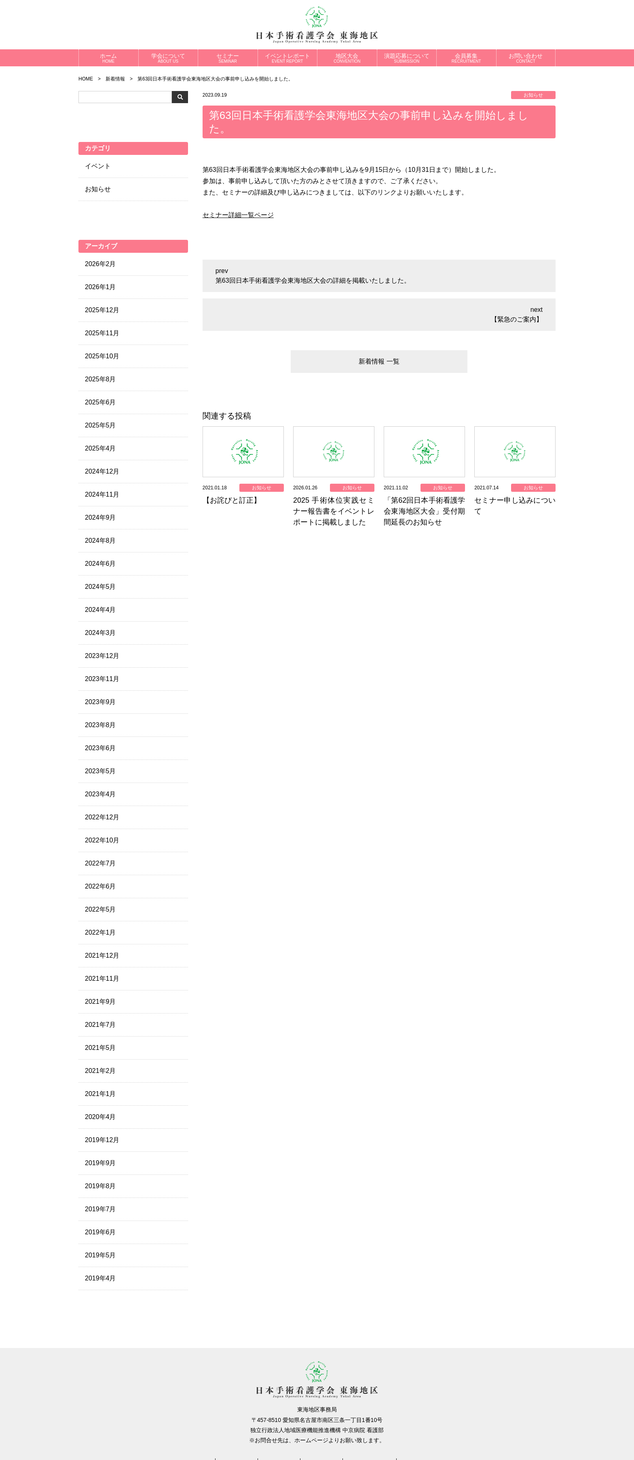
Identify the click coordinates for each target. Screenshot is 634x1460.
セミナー (228, 58)
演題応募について (407, 58)
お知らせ (98, 189)
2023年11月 (102, 678)
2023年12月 (102, 655)
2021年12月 (102, 955)
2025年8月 (100, 379)
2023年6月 (100, 748)
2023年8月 (100, 725)
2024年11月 (102, 494)
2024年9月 (100, 517)
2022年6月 (100, 886)
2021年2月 (100, 1070)
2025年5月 (100, 425)
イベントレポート (287, 58)
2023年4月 (100, 794)
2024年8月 (100, 540)
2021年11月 (102, 978)
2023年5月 (100, 771)
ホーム (108, 58)
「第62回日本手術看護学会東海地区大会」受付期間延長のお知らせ (424, 511)
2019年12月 (102, 1139)
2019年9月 (100, 1163)
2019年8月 (100, 1186)
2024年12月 (102, 471)
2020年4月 (100, 1116)
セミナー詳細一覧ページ (238, 215)
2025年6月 (100, 402)
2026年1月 (100, 287)
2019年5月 (100, 1255)
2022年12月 (102, 817)
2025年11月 (102, 333)
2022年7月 (100, 863)
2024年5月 (100, 586)
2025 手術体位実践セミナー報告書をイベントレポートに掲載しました (333, 511)
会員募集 (466, 58)
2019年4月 (100, 1278)
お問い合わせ (526, 58)
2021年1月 (100, 1093)
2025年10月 (102, 356)
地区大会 (347, 58)
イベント (98, 166)
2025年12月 (102, 310)
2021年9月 (100, 1001)
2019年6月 (100, 1232)
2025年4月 (100, 448)
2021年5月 (100, 1047)
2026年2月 (100, 263)
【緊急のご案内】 (517, 319)
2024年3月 (100, 632)
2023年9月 (100, 701)
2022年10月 (102, 840)
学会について (168, 58)
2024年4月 (100, 609)
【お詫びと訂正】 (232, 500)
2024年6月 (100, 563)
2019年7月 (100, 1209)
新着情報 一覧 (379, 361)
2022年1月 (100, 932)
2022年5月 (100, 909)
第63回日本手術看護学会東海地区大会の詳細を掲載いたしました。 (313, 280)
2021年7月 (100, 1024)
